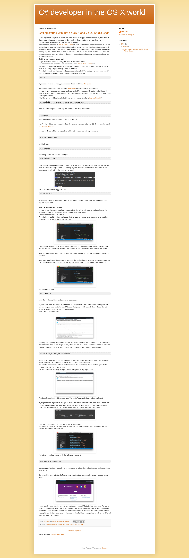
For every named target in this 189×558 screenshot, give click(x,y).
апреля (125, 46)
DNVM (60, 523)
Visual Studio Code (66, 45)
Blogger (104, 547)
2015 (123, 44)
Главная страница (74, 529)
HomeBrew (72, 88)
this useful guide (95, 98)
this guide (87, 84)
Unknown (124, 31)
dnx (64, 523)
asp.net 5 (54, 523)
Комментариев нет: (63, 520)
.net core (48, 523)
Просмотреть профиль (127, 35)
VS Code (80, 523)
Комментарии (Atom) (58, 533)
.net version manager (46, 126)
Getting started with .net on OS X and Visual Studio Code (74, 32)
